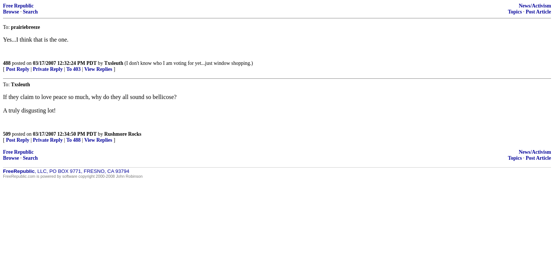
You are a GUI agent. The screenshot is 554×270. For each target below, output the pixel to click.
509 (6, 134)
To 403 (73, 69)
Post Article (538, 12)
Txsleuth (113, 63)
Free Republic (18, 6)
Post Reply (17, 69)
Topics (515, 12)
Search (30, 12)
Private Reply (48, 69)
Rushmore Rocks (122, 134)
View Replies (98, 69)
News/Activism (535, 6)
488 (6, 63)
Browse (11, 12)
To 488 (73, 140)
